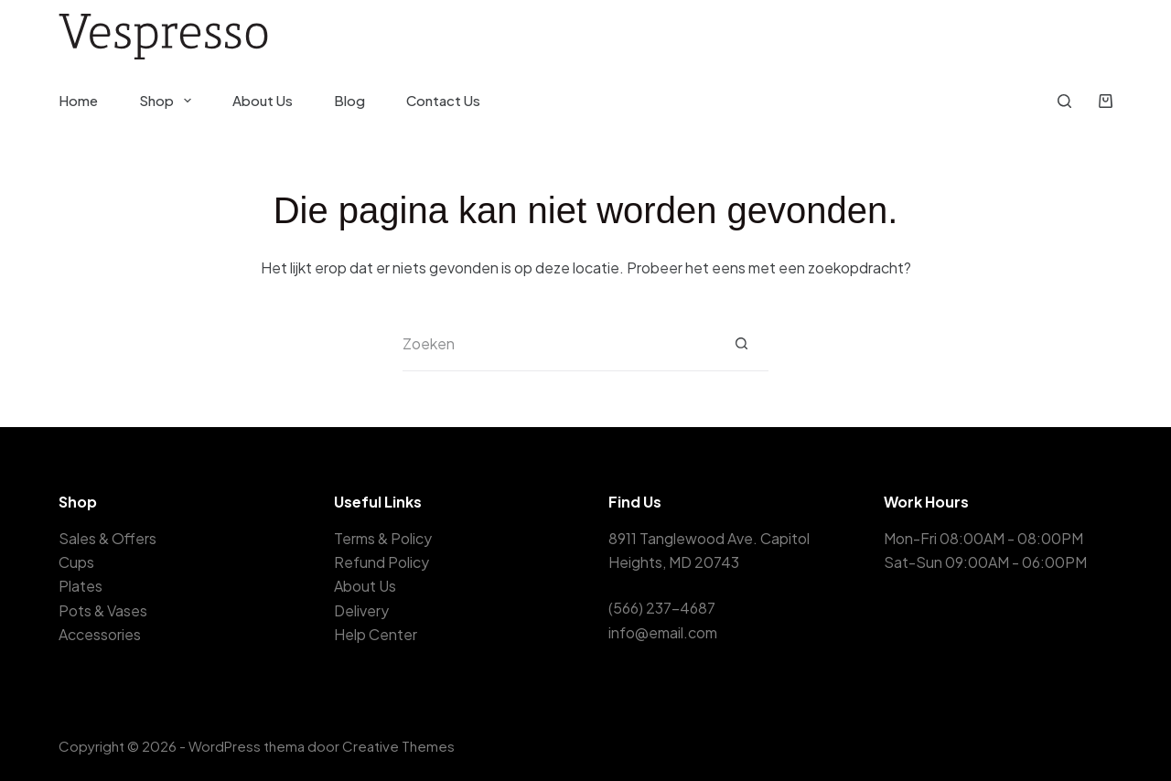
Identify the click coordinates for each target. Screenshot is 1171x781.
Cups (76, 562)
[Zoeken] (1064, 101)
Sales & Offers (107, 538)
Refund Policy (381, 562)
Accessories (100, 634)
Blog (349, 100)
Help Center (375, 634)
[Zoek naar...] (558, 343)
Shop (169, 101)
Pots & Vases (103, 610)
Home (78, 100)
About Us (262, 100)
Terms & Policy (383, 538)
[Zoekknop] (741, 343)
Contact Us (443, 100)
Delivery (361, 610)
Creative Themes (398, 745)
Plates (80, 585)
